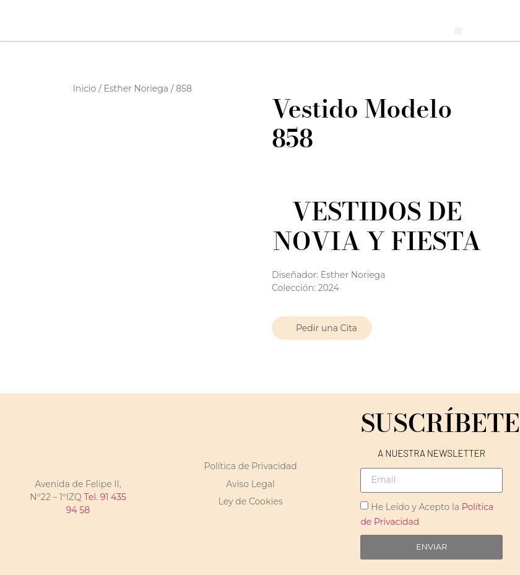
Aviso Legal (250, 484)
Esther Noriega (135, 88)
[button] (458, 31)
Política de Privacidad (250, 466)
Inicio (85, 88)
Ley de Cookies (251, 501)
